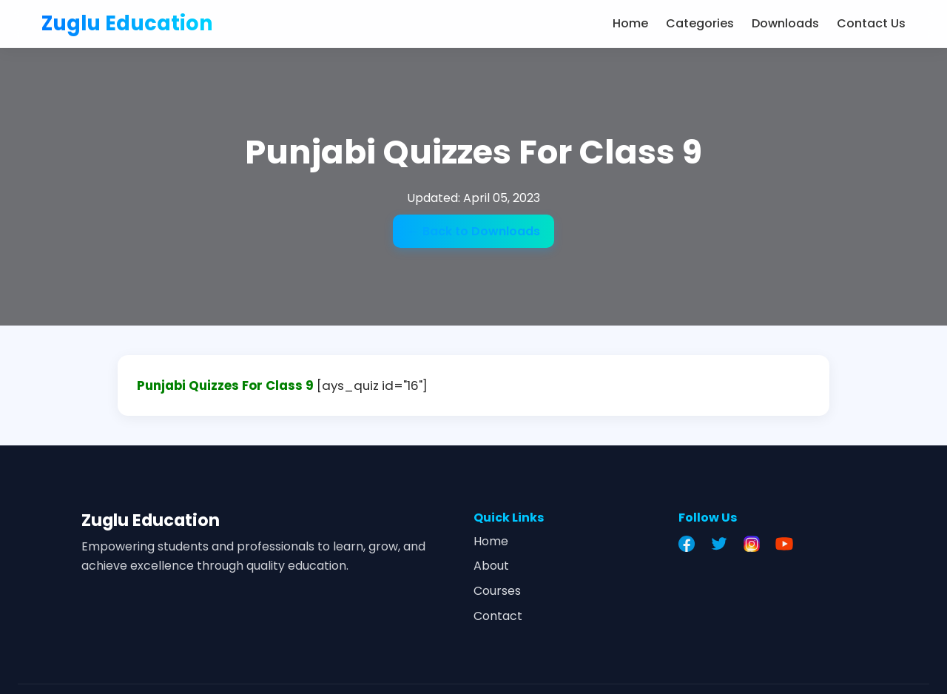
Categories (700, 23)
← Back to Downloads (474, 231)
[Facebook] (690, 544)
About (491, 565)
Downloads (785, 23)
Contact (498, 615)
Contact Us (871, 23)
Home (630, 23)
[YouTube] (788, 544)
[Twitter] (723, 544)
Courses (497, 590)
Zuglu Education (127, 23)
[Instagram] (755, 544)
